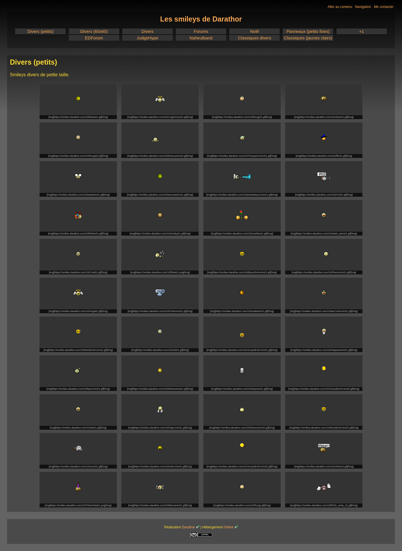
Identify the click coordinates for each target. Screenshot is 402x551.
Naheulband (201, 37)
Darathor (188, 527)
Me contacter (384, 7)
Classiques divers (254, 37)
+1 (361, 31)
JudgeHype (147, 37)
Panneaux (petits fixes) (308, 31)
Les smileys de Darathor (201, 19)
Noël (254, 31)
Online (229, 527)
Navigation (363, 7)
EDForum (94, 37)
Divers (147, 31)
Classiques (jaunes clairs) (308, 37)
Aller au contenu (340, 7)
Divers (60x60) (94, 31)
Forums (201, 31)
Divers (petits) (40, 31)
